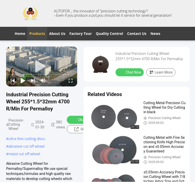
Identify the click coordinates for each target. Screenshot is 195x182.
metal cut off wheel (24, 153)
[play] (41, 66)
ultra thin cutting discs (26, 138)
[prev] (13, 80)
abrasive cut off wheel (26, 146)
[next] (33, 80)
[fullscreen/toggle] (71, 80)
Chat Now (82, 119)
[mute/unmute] (43, 80)
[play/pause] (23, 80)
